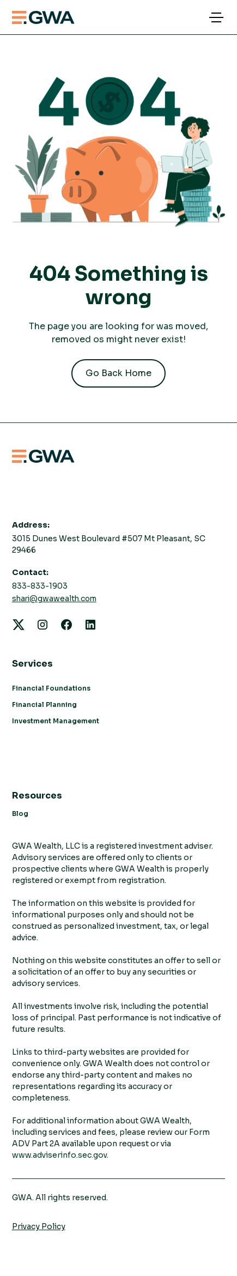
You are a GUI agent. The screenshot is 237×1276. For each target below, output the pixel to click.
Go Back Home (118, 373)
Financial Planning (44, 704)
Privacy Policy (38, 1226)
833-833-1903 (40, 586)
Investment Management (55, 721)
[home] (43, 17)
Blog (20, 813)
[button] (214, 17)
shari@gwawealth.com (54, 598)
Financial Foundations (51, 688)
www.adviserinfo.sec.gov (59, 1155)
